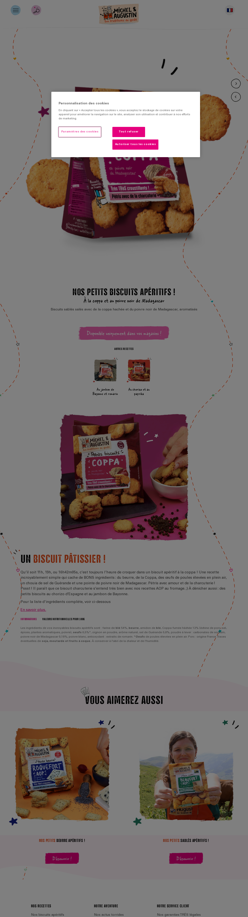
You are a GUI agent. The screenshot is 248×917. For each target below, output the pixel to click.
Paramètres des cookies (80, 132)
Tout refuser (129, 132)
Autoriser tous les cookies (135, 144)
